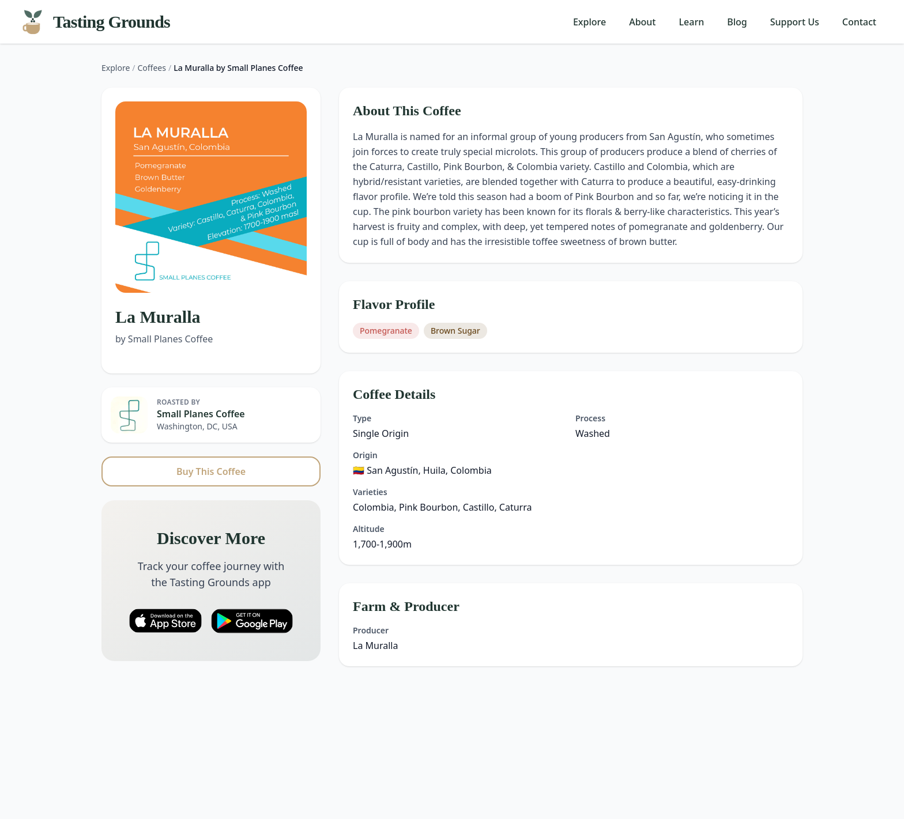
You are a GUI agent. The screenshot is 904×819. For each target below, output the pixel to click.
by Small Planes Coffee (164, 339)
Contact (859, 22)
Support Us (794, 22)
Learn (692, 22)
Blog (737, 22)
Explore (589, 22)
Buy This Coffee (211, 471)
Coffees (152, 67)
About (642, 22)
